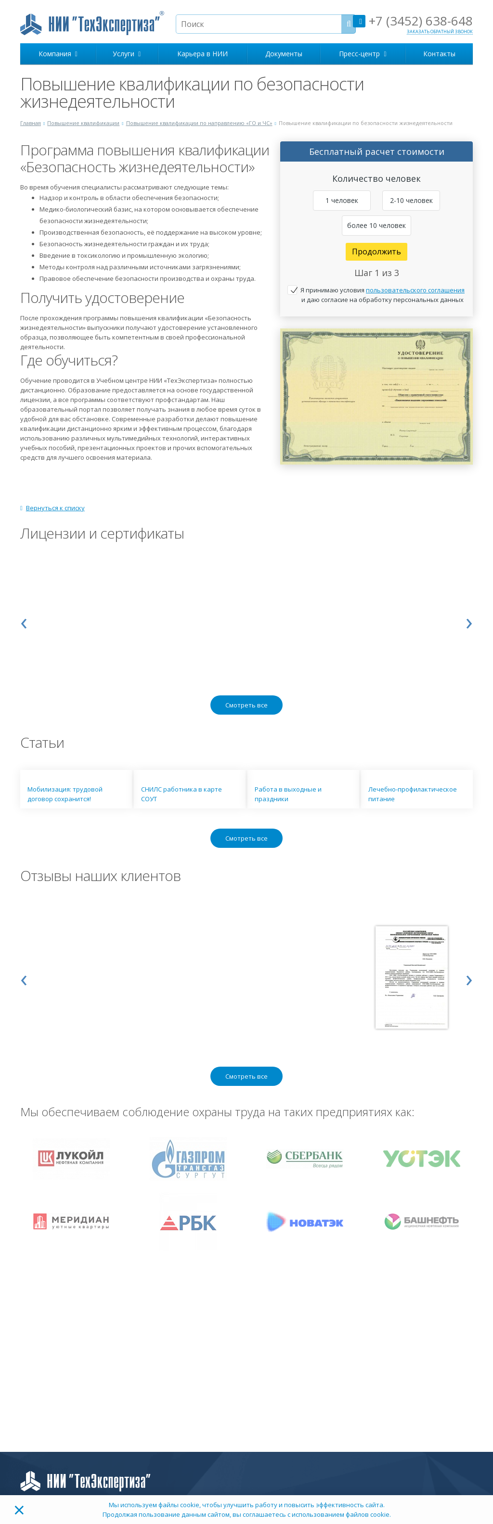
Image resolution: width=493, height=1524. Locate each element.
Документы (283, 53)
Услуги (127, 53)
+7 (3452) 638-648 (413, 20)
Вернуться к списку (52, 508)
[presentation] (23, 621)
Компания (58, 53)
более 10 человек (376, 225)
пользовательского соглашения (415, 290)
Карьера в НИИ (202, 53)
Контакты (439, 53)
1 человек (341, 200)
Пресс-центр (362, 53)
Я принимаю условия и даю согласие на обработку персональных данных (382, 295)
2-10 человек (411, 200)
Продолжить (376, 251)
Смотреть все (246, 705)
